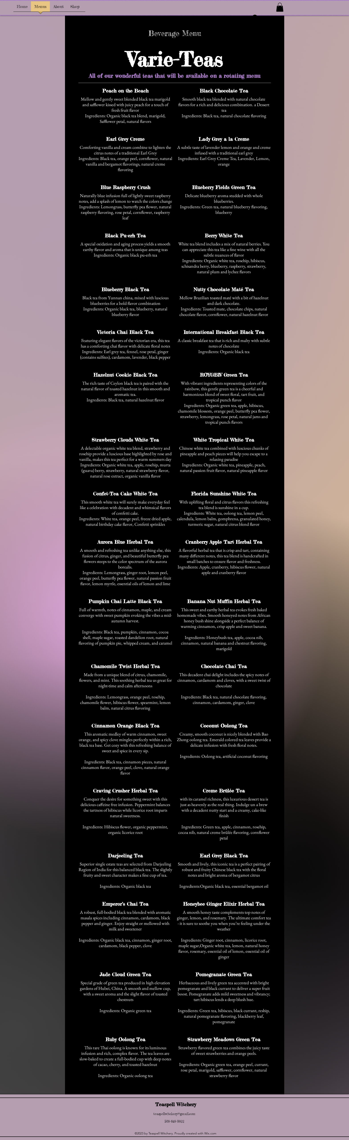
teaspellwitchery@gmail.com (174, 1114)
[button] (280, 7)
